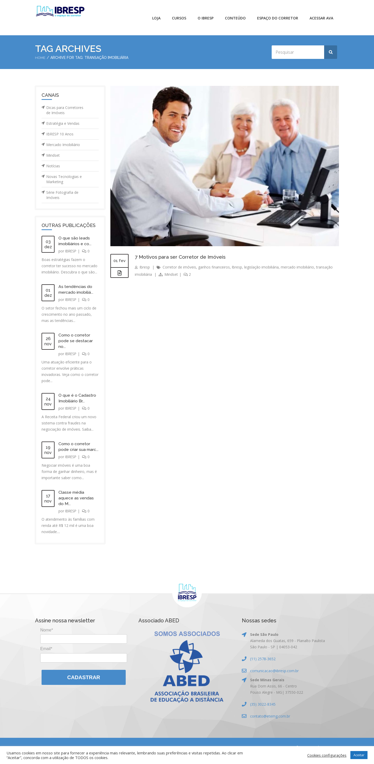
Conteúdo (235, 18)
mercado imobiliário (298, 267)
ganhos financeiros (214, 267)
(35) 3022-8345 (263, 709)
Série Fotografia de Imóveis (62, 195)
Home (40, 58)
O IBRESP (205, 18)
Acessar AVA (321, 18)
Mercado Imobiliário (63, 144)
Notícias (53, 165)
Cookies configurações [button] (326, 755)
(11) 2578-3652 (263, 664)
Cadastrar (83, 683)
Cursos (179, 18)
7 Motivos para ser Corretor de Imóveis (183, 257)
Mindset (53, 155)
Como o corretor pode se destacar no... (75, 341)
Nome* (46, 635)
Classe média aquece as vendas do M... (76, 503)
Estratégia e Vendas (62, 123)
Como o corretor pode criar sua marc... (74, 449)
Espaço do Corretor (277, 18)
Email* (46, 654)
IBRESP (71, 251)
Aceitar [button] (358, 755)
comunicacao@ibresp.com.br (274, 676)
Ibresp (145, 267)
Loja (156, 18)
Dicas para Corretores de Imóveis (64, 110)
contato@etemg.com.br (270, 721)
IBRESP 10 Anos (60, 134)
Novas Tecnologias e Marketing (64, 179)
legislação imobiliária (262, 267)
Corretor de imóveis (179, 267)
